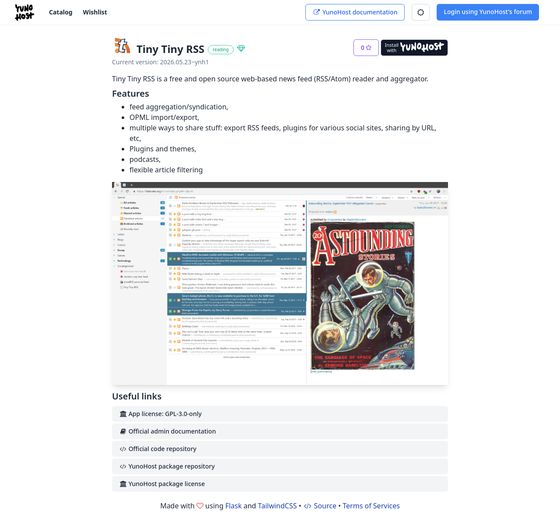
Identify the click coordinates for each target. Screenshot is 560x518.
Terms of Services (371, 506)
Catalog (61, 12)
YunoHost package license (162, 484)
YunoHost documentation (355, 12)
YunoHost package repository (167, 466)
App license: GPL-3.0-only (160, 414)
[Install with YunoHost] (414, 47)
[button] (421, 12)
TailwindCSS (277, 506)
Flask (233, 506)
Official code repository (157, 448)
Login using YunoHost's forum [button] (488, 11)
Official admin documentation (167, 431)
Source (319, 506)
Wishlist (95, 12)
